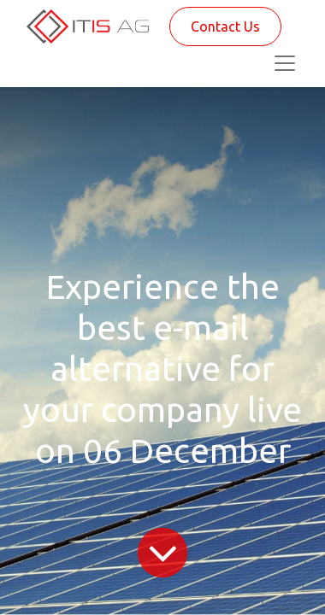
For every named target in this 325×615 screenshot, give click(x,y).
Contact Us (225, 26)
